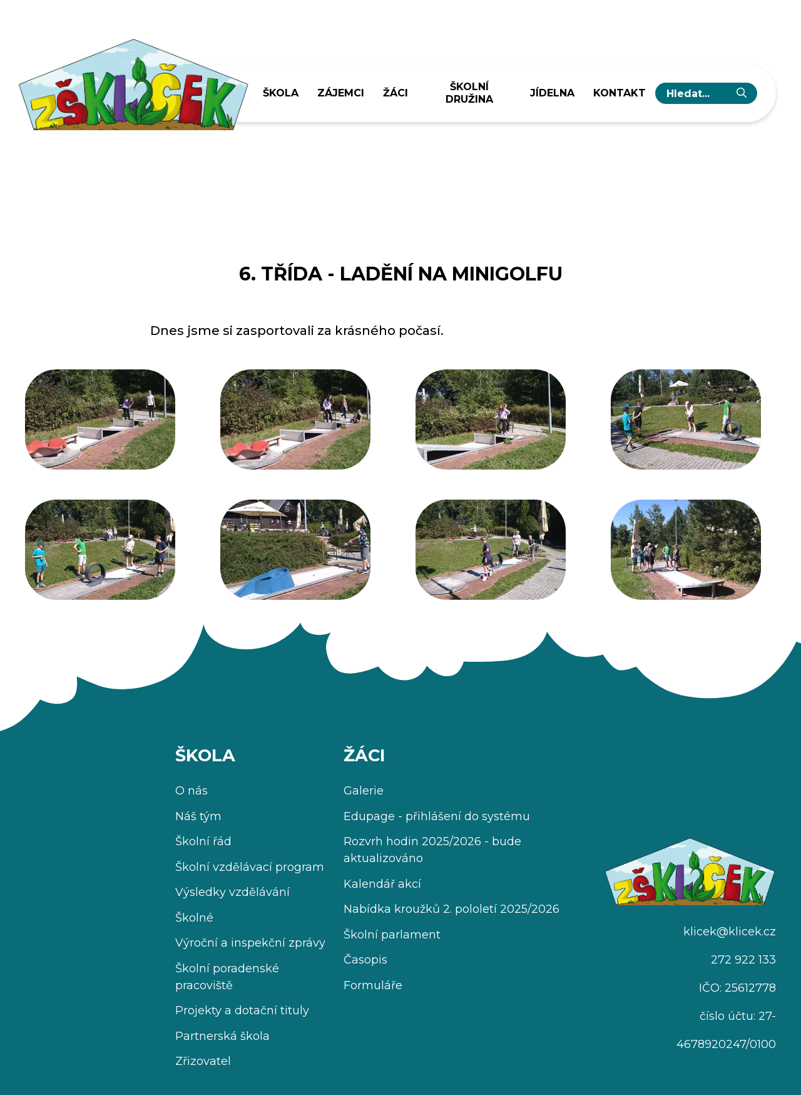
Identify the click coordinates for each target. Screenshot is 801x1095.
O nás (191, 791)
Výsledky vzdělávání (232, 892)
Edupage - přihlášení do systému (437, 816)
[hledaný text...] (696, 93)
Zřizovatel (203, 1061)
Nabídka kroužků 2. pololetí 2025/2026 (451, 909)
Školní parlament (392, 935)
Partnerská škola (222, 1036)
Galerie (364, 791)
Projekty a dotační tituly (242, 1010)
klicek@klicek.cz (729, 931)
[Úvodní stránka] (133, 80)
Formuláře (373, 985)
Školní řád (203, 841)
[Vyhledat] (741, 93)
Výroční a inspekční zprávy (250, 943)
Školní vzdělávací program (249, 867)
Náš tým (198, 816)
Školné (194, 918)
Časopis (365, 960)
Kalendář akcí (382, 884)
